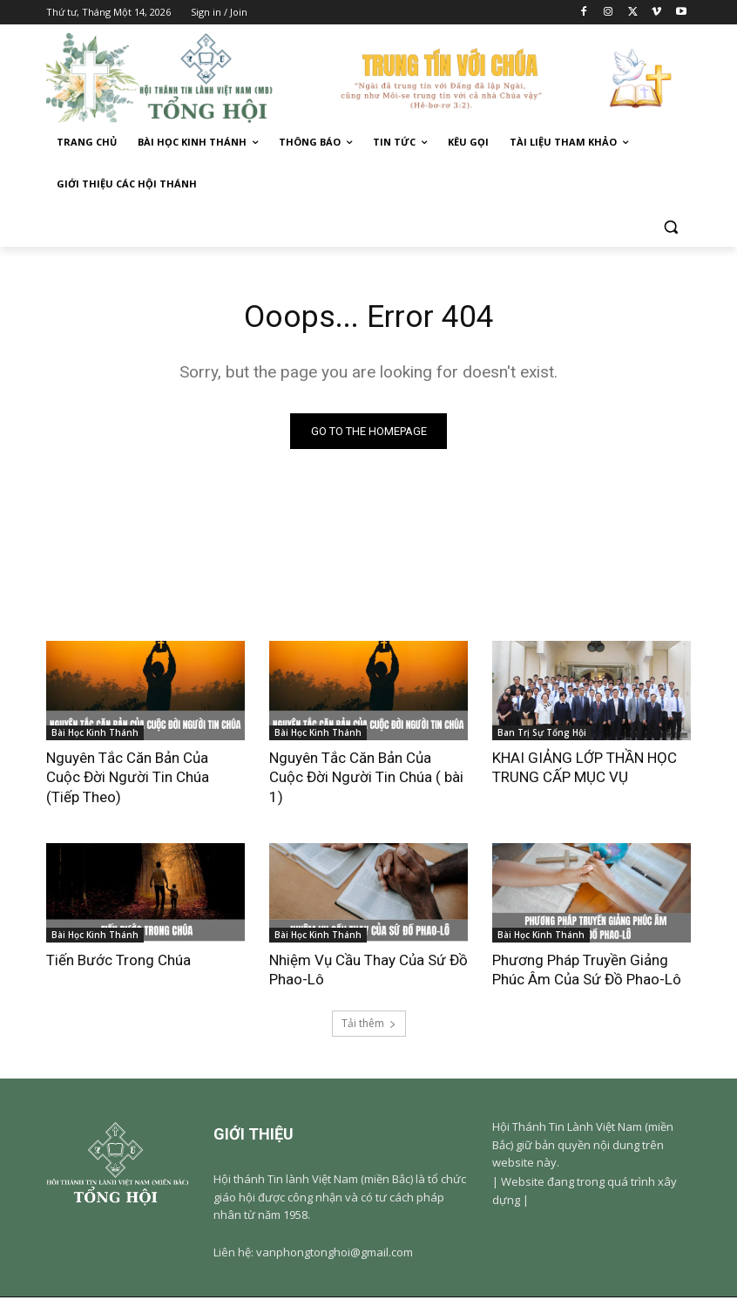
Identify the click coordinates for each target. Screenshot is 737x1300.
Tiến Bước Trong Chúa (118, 962)
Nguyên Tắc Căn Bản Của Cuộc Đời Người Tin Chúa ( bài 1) (366, 779)
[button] (670, 226)
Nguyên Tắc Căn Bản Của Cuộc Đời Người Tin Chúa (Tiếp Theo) (127, 779)
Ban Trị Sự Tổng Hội (541, 735)
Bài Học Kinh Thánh (95, 735)
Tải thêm (368, 1026)
